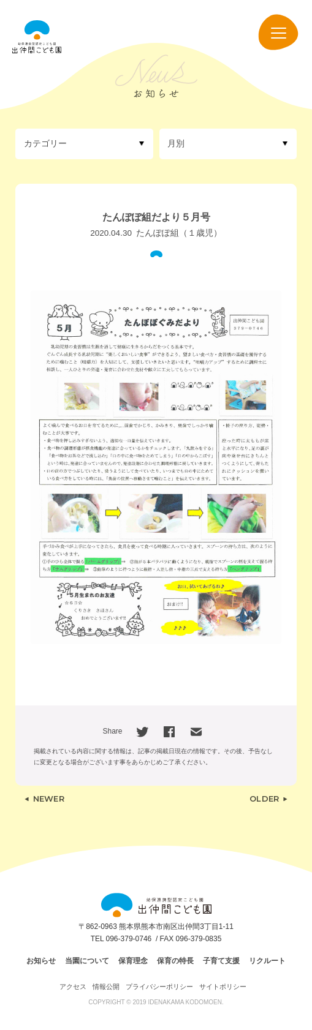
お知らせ (41, 961)
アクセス (72, 986)
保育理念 (133, 961)
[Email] (196, 730)
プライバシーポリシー (159, 986)
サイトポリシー (222, 986)
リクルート (267, 961)
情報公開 (106, 986)
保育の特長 (175, 961)
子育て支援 (221, 961)
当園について (87, 961)
